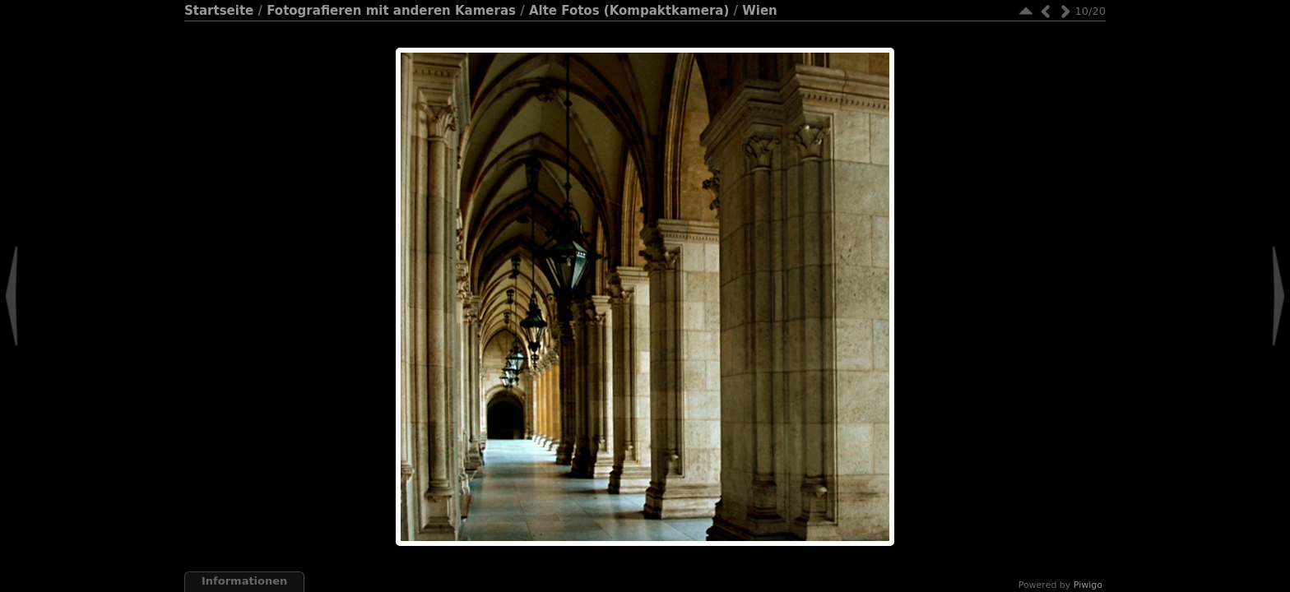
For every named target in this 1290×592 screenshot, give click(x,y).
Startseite (218, 10)
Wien (759, 10)
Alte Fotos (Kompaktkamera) (629, 10)
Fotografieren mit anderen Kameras (391, 10)
